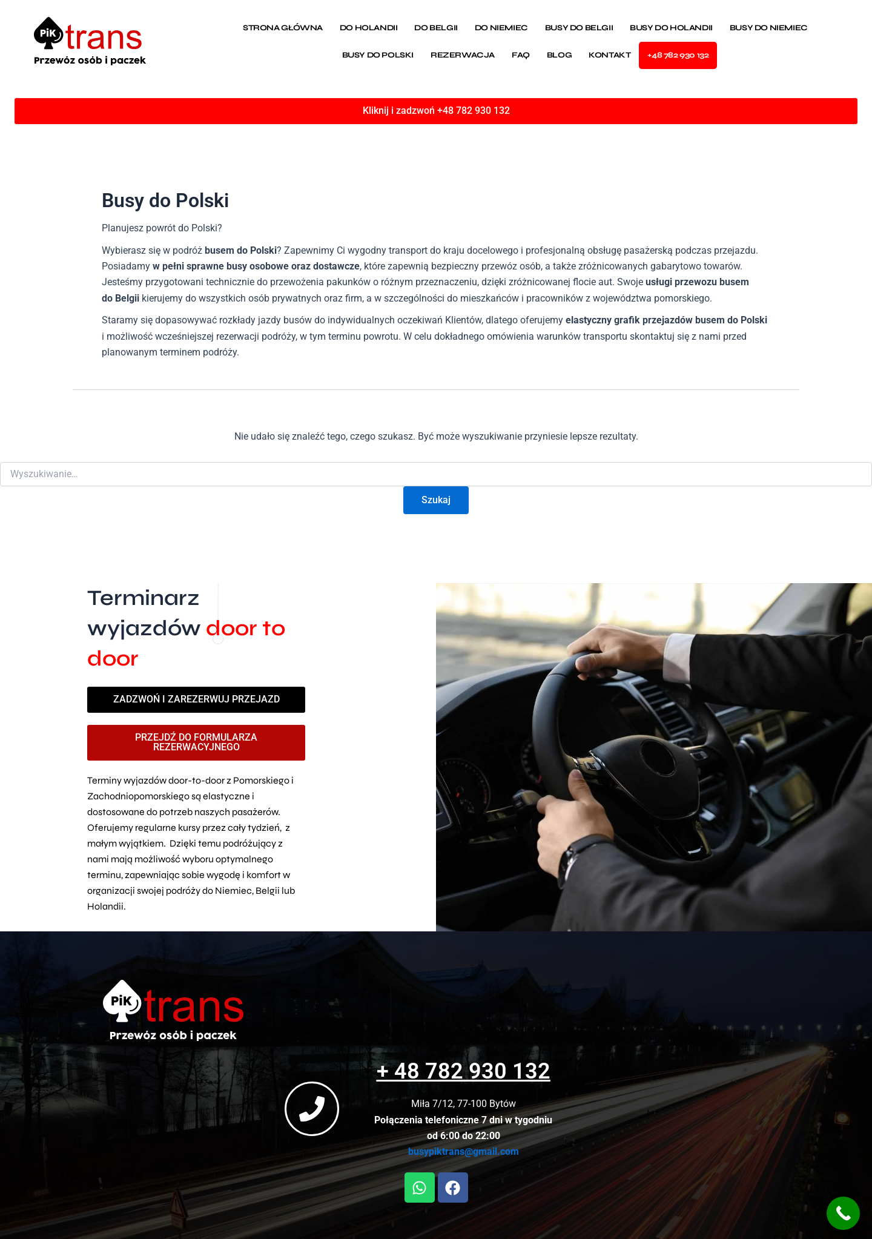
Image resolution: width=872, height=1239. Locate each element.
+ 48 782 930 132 (456, 1072)
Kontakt (609, 55)
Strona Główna (283, 28)
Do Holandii (369, 28)
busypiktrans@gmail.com (456, 1152)
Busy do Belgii (579, 28)
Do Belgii (435, 28)
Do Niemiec (501, 28)
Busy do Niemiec (769, 28)
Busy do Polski (378, 55)
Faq (521, 55)
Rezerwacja (463, 55)
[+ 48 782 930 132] (305, 1109)
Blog (559, 55)
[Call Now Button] (843, 1213)
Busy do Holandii (671, 28)
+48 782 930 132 (677, 55)
